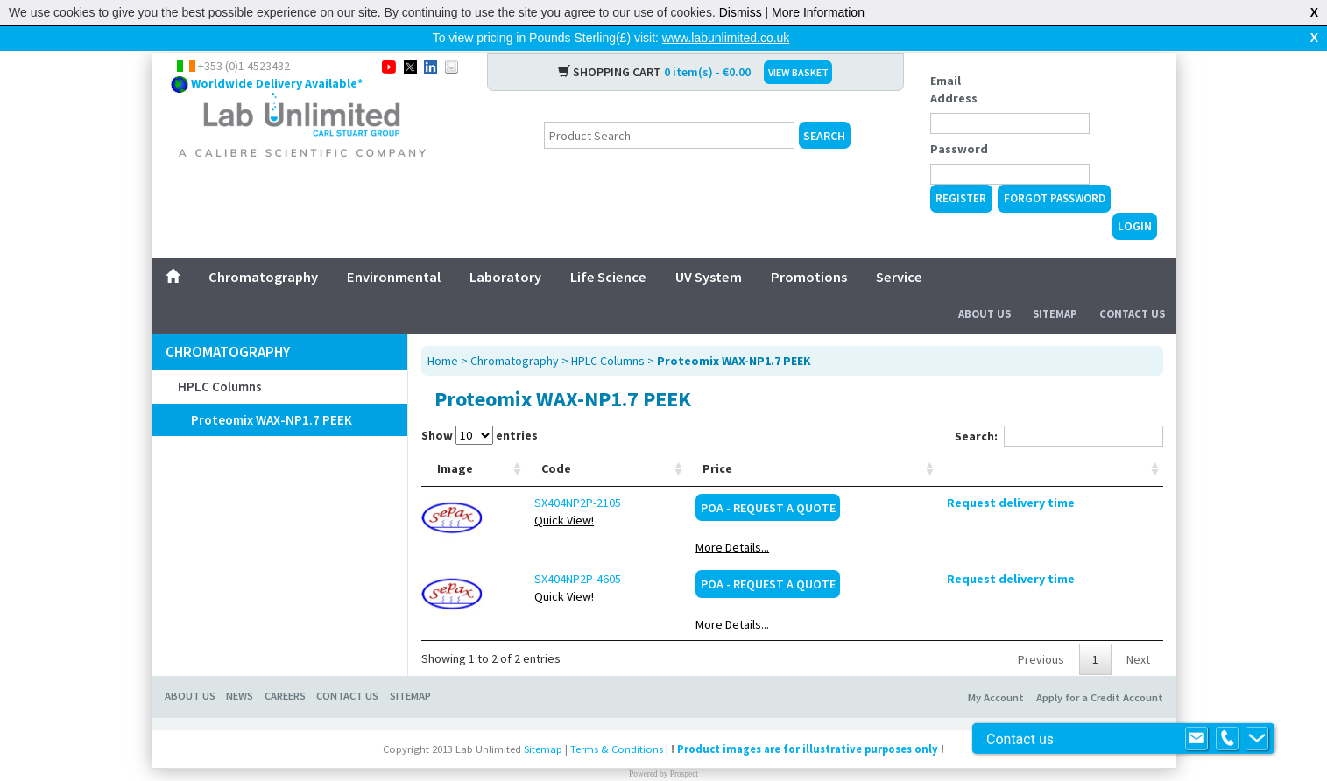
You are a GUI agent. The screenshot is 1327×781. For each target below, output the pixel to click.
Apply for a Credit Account (1099, 669)
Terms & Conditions (616, 721)
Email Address (954, 61)
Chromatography (263, 248)
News (239, 667)
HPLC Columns (220, 358)
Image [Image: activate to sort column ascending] (455, 440)
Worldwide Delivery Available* (277, 55)
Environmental (394, 248)
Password (959, 121)
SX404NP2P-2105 (541, 474)
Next (1138, 631)
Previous (1041, 631)
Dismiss (740, 12)
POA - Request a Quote (936, 480)
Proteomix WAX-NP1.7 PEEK (271, 391)
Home (442, 333)
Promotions (809, 248)
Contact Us (1132, 285)
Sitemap (1055, 285)
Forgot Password (1054, 170)
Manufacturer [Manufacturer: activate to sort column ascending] (799, 440)
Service (899, 248)
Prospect (684, 746)
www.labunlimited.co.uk (726, 38)
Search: (1059, 408)
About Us (984, 285)
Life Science (608, 248)
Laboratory (505, 248)
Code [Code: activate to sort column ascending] (519, 440)
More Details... (900, 519)
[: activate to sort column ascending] (1089, 441)
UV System (708, 248)
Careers (285, 667)
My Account (996, 669)
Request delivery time (1090, 474)
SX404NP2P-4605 (541, 551)
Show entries (479, 407)
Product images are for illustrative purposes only (807, 721)
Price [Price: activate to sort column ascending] (885, 440)
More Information (818, 12)
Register (960, 170)
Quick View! (527, 492)
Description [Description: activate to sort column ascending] (643, 440)
